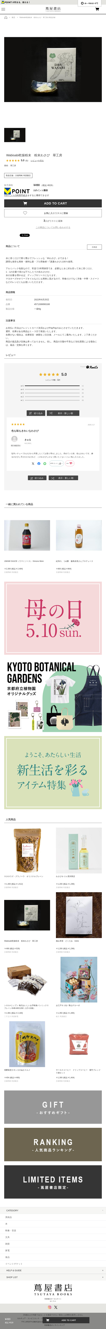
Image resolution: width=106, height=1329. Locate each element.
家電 (7, 1250)
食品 (7, 1257)
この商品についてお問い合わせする (53, 227)
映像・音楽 (10, 1230)
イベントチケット (14, 1264)
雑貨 (7, 1244)
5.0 (64, 374)
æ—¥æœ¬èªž (89, 3)
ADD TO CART (54, 203)
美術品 (8, 1217)
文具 (7, 1237)
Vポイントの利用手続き (15, 195)
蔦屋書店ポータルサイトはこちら (53, 1291)
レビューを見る (37, 161)
